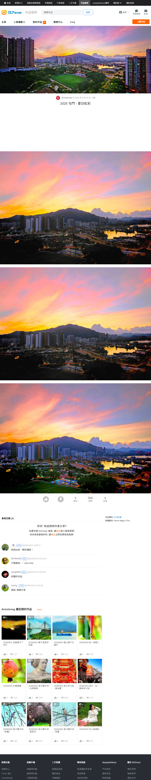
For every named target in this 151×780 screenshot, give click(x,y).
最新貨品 (106, 773)
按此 (58, 531)
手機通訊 (56, 778)
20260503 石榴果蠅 (12, 686)
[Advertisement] (75, 129)
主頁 (3, 22)
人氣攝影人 (19, 22)
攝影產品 (56, 773)
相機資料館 (32, 769)
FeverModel (7, 778)
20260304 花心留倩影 (89, 707)
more (39, 609)
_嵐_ (13, 545)
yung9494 (16, 572)
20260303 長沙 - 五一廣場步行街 (89, 687)
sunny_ (14, 585)
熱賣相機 (106, 778)
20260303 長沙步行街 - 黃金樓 (64, 687)
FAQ (72, 22)
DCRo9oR (16, 558)
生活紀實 (118, 517)
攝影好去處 (84, 769)
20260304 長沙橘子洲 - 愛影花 (38, 730)
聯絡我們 (131, 773)
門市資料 (106, 769)
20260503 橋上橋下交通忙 (64, 643)
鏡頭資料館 (32, 773)
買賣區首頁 (57, 769)
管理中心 (58, 22)
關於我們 (131, 769)
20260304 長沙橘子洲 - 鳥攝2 (13, 730)
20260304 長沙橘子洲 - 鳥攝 (64, 708)
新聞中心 (6, 769)
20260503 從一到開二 (89, 642)
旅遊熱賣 (81, 773)
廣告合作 (131, 778)
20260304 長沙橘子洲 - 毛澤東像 (38, 687)
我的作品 (39, 22)
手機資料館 (32, 778)
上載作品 (141, 22)
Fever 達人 (7, 773)
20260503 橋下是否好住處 (38, 643)
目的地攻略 (82, 778)
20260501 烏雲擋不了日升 (13, 643)
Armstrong (64, 97)
